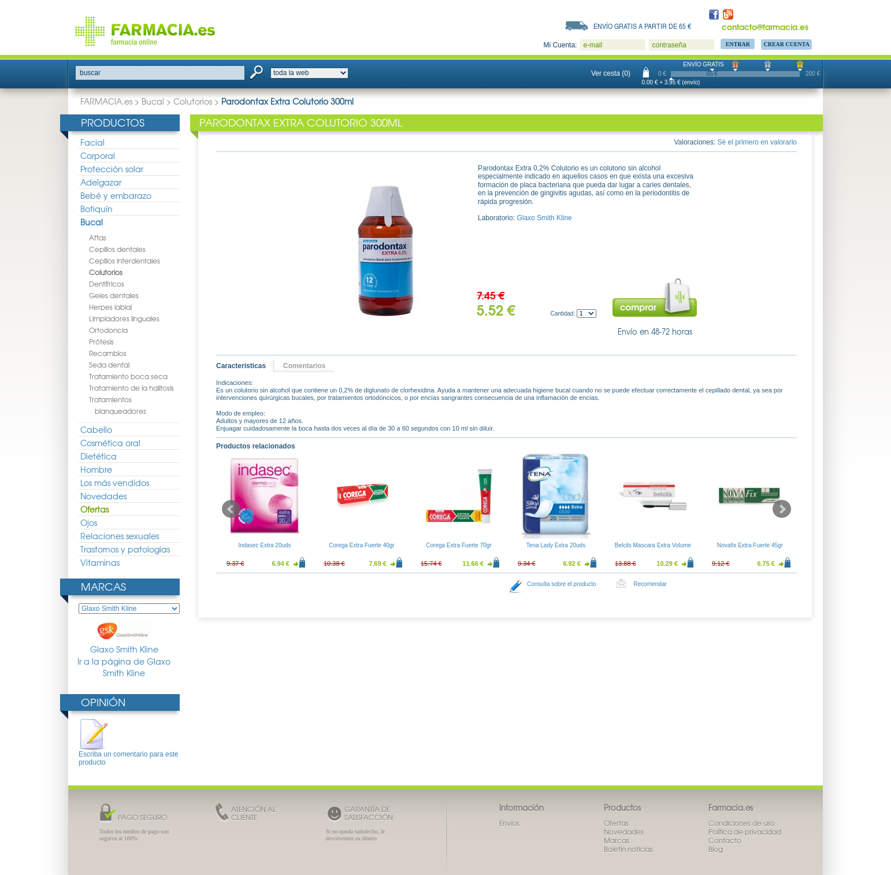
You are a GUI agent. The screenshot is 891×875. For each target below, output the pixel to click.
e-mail (592, 45)
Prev (231, 509)
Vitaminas (100, 562)
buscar (90, 73)
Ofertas (94, 509)
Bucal (153, 101)
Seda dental (109, 364)
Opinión (103, 702)
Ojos (88, 522)
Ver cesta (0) (610, 73)
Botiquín (96, 208)
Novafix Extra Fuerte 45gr (750, 545)
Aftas (97, 237)
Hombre (96, 469)
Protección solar (111, 169)
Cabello (96, 429)
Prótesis (101, 341)
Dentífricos (106, 284)
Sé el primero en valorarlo (757, 142)
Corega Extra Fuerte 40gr (361, 545)
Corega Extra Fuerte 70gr (458, 545)
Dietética (98, 456)
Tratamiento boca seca (128, 376)
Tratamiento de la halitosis (131, 388)
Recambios (108, 353)
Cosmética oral (110, 442)
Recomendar (650, 584)
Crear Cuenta (786, 44)
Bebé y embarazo (115, 195)
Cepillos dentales (117, 249)
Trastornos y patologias (125, 549)
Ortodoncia (108, 330)
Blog (715, 849)
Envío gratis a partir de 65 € (642, 26)
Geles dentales (114, 295)
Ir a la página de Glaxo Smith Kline (123, 667)
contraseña (669, 45)
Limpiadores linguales (124, 318)
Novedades (103, 496)
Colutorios (192, 101)
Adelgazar (100, 182)
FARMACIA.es (106, 101)
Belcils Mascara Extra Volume (653, 545)
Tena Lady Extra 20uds (555, 545)
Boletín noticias (628, 849)
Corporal (97, 155)
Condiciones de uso (741, 823)
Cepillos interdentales (124, 260)
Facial (92, 142)
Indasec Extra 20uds (264, 545)
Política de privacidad (744, 831)
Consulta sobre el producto (561, 584)
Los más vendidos (114, 482)
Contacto (724, 840)
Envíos (509, 823)
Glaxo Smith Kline (124, 638)
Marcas (103, 586)
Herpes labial (110, 307)
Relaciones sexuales (119, 536)
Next (782, 509)
